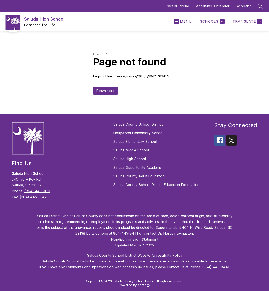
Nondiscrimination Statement (134, 239)
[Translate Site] (247, 21)
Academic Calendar (213, 6)
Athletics (244, 6)
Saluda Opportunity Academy (137, 167)
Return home (105, 90)
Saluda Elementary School (135, 141)
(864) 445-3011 (37, 191)
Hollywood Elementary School (138, 133)
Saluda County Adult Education (139, 176)
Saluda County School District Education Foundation (156, 185)
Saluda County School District (138, 124)
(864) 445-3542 (33, 197)
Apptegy (144, 285)
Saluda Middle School (131, 150)
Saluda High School (129, 159)
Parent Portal (177, 6)
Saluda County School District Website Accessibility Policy (134, 255)
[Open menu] (183, 21)
